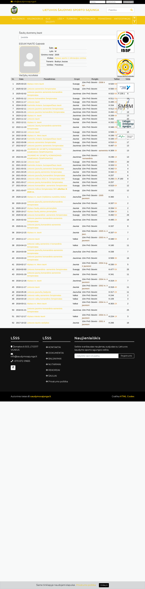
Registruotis (126, 356)
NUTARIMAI (54, 364)
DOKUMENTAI (56, 353)
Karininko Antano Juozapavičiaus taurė (44, 105)
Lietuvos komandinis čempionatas (42, 98)
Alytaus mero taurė (35, 84)
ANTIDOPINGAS (122, 18)
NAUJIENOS (18, 18)
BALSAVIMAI (54, 358)
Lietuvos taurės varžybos (38, 323)
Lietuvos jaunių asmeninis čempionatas (44, 172)
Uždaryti (104, 585)
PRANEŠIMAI (104, 18)
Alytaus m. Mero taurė (37, 135)
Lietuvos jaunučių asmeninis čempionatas (45, 168)
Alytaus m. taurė (34, 115)
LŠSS (59, 18)
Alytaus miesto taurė (36, 316)
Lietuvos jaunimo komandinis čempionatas (46, 112)
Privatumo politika (58, 381)
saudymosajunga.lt (40, 396)
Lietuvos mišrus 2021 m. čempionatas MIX (46, 179)
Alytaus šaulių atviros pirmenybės (42, 208)
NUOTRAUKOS (87, 18)
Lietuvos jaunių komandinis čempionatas (45, 182)
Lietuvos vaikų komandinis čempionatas (44, 299)
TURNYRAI (72, 18)
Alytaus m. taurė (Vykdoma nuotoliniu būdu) (46, 197)
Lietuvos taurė (33, 102)
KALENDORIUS (35, 18)
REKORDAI (54, 370)
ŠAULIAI (52, 376)
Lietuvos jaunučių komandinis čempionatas (46, 175)
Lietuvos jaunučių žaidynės (39, 292)
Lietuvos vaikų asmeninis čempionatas (44, 295)
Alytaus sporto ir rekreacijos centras (70, 58)
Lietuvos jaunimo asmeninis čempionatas (45, 109)
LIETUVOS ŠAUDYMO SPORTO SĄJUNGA (71, 10)
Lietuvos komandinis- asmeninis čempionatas (47, 185)
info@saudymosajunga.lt (24, 1)
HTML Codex (127, 396)
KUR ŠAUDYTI (50, 20)
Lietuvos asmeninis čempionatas (41, 89)
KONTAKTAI (54, 347)
